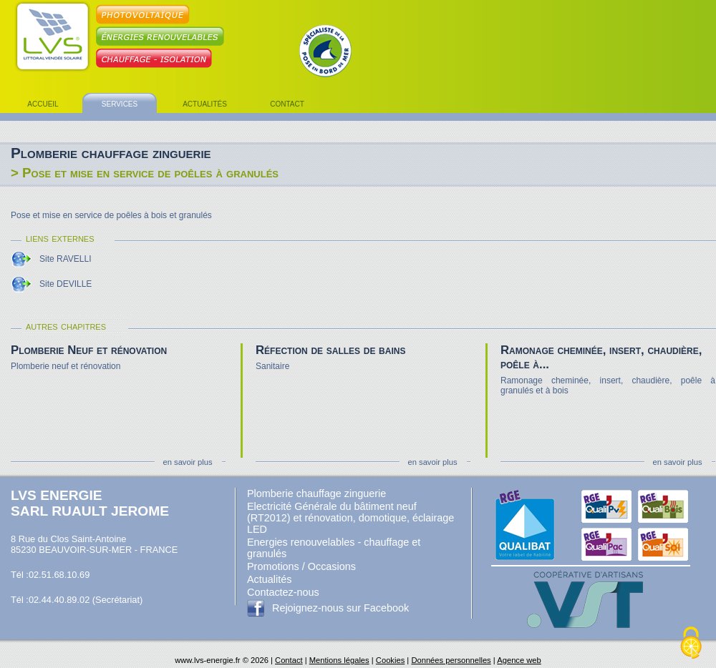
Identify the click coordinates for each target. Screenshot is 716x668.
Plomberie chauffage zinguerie (316, 493)
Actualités (269, 579)
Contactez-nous (283, 592)
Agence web (519, 660)
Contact (289, 660)
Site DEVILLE (65, 284)
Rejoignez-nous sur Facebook (340, 608)
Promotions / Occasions (301, 566)
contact (287, 103)
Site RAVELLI (65, 259)
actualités (205, 103)
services (119, 103)
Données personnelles (450, 660)
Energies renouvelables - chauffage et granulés (333, 547)
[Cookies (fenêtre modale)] (691, 643)
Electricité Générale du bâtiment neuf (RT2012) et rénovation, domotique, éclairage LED (350, 518)
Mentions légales (339, 660)
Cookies (390, 660)
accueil (42, 103)
